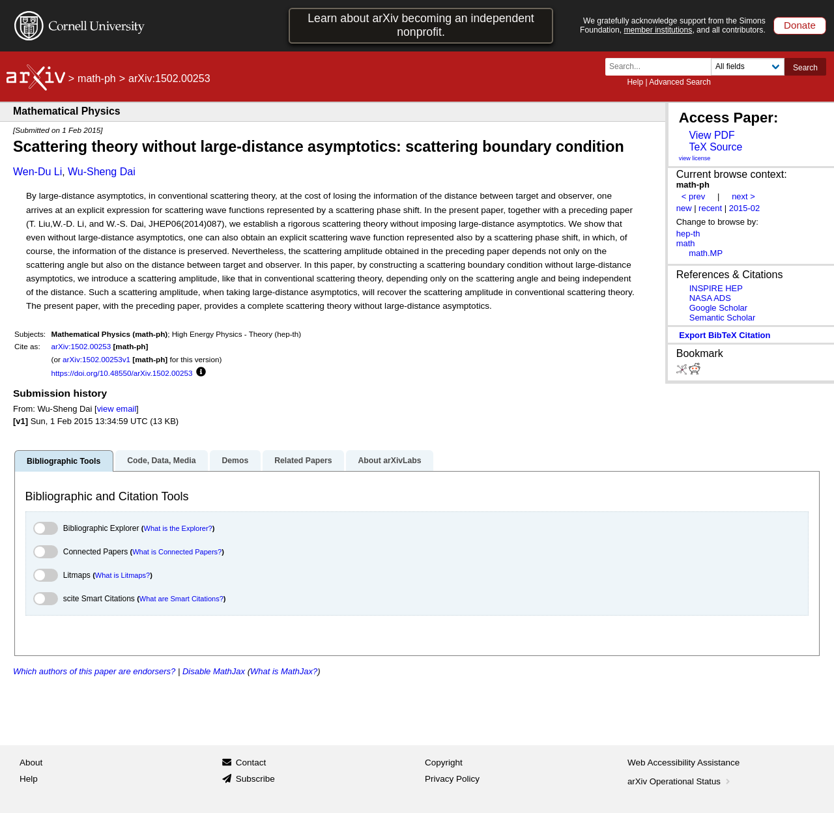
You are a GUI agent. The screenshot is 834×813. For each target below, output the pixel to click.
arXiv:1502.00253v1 (96, 359)
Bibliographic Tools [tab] (63, 461)
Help (635, 82)
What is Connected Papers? (177, 552)
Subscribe (255, 779)
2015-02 (744, 208)
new (684, 208)
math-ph (97, 78)
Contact (251, 762)
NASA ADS (710, 298)
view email (116, 409)
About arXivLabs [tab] (389, 460)
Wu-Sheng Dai (102, 171)
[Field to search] (747, 67)
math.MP (706, 253)
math (685, 243)
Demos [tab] (235, 460)
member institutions (658, 30)
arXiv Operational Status (679, 781)
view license (695, 158)
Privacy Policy (452, 779)
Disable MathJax (213, 671)
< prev (693, 196)
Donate (800, 25)
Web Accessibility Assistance (683, 762)
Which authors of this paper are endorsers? (94, 671)
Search (805, 67)
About (31, 762)
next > (743, 196)
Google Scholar (718, 308)
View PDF (711, 135)
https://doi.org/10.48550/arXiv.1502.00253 (122, 373)
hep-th (688, 233)
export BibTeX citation (724, 335)
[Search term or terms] (662, 67)
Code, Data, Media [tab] (161, 460)
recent (710, 208)
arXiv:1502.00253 (81, 346)
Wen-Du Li (37, 171)
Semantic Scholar (722, 317)
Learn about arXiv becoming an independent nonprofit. (421, 25)
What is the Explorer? (178, 528)
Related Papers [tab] (303, 460)
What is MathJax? (283, 671)
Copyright (444, 762)
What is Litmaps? (122, 575)
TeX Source (715, 146)
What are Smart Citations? (181, 599)
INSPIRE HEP (716, 288)
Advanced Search (680, 82)
